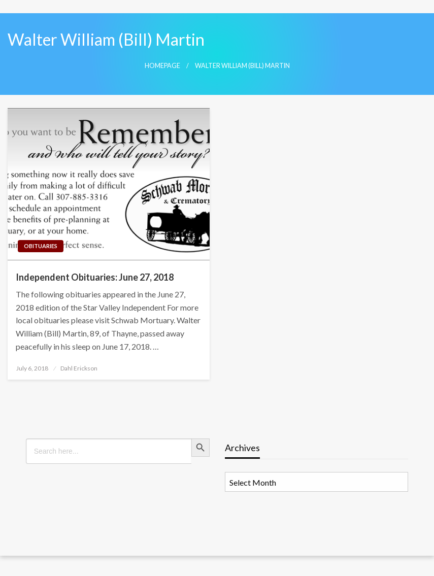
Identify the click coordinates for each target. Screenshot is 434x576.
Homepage (162, 66)
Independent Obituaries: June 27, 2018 (95, 277)
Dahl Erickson (78, 368)
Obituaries (40, 246)
